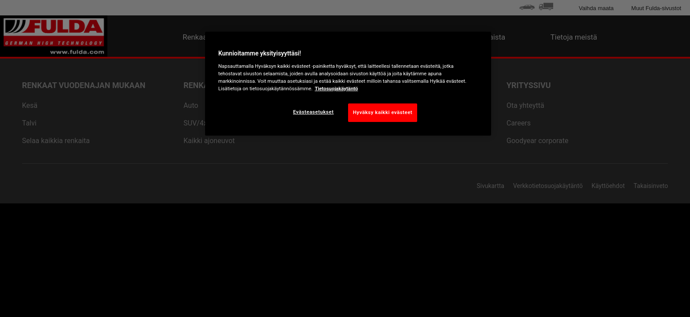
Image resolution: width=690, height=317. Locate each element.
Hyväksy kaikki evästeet (382, 112)
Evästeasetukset (313, 112)
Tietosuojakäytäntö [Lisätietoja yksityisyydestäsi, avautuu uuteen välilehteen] (336, 88)
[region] (348, 84)
